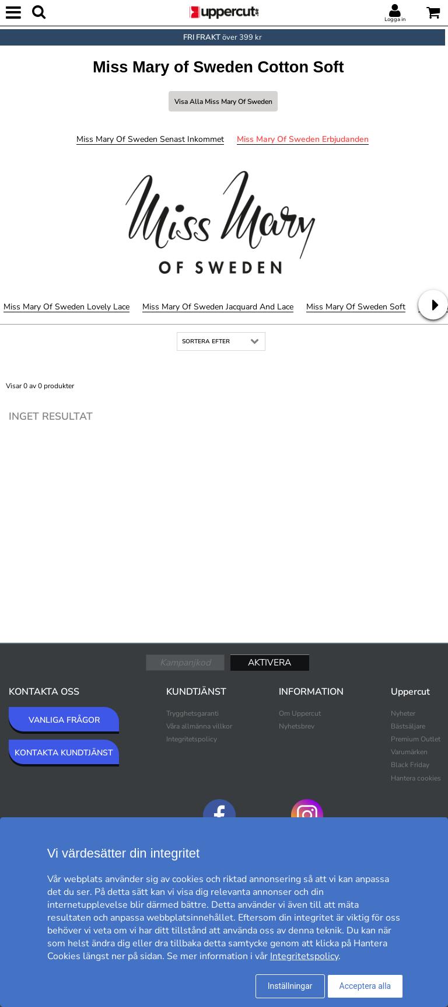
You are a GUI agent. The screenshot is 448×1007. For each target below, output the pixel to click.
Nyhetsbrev (296, 726)
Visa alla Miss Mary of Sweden (223, 101)
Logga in (394, 19)
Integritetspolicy (191, 739)
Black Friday (410, 764)
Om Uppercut (300, 713)
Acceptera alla (365, 986)
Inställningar (290, 986)
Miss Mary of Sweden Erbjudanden (303, 139)
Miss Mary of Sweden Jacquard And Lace (217, 306)
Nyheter (403, 713)
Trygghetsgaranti (192, 713)
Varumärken (409, 752)
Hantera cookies (416, 778)
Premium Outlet (415, 739)
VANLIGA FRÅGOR (64, 720)
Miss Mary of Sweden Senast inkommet (150, 139)
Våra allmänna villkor (199, 726)
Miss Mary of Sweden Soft (355, 306)
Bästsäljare (408, 726)
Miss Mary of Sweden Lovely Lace (67, 306)
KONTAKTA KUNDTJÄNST (64, 752)
